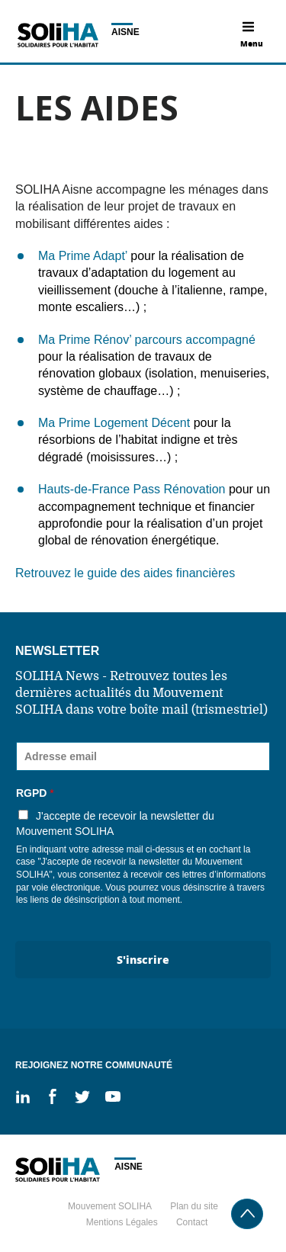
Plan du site (194, 1206)
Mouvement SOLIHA (110, 1206)
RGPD (35, 793)
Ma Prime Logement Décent (114, 422)
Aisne (125, 32)
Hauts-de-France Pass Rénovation (131, 489)
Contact (191, 1222)
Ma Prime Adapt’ (82, 255)
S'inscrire (143, 959)
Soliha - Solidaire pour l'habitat (57, 35)
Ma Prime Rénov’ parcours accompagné (146, 339)
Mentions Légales (122, 1222)
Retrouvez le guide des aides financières (127, 573)
